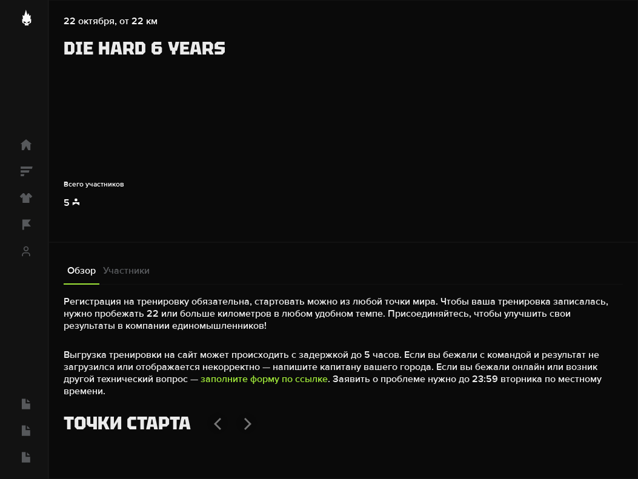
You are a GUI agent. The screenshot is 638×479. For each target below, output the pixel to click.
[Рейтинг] (24, 171)
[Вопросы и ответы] (24, 404)
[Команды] (24, 225)
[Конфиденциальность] (24, 430)
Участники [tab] (126, 271)
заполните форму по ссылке (264, 379)
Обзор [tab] (81, 271)
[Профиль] (24, 251)
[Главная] (24, 145)
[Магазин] (24, 198)
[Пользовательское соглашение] (24, 457)
